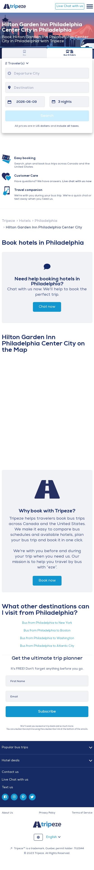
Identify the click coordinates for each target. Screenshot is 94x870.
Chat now (47, 307)
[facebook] (5, 797)
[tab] (47, 779)
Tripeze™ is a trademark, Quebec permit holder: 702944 (47, 848)
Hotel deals (10, 760)
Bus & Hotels (69, 53)
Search (47, 116)
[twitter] (32, 797)
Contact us (10, 772)
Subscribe (47, 711)
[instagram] (14, 797)
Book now (47, 580)
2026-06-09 (26, 102)
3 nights (65, 102)
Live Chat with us (70, 6)
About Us (7, 813)
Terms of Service (82, 813)
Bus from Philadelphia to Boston (47, 630)
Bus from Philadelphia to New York (47, 622)
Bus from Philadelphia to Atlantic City (47, 646)
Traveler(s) (15, 63)
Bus (24, 53)
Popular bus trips (15, 747)
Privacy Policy (47, 813)
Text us (7, 787)
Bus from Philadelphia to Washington (47, 638)
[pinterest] (23, 797)
